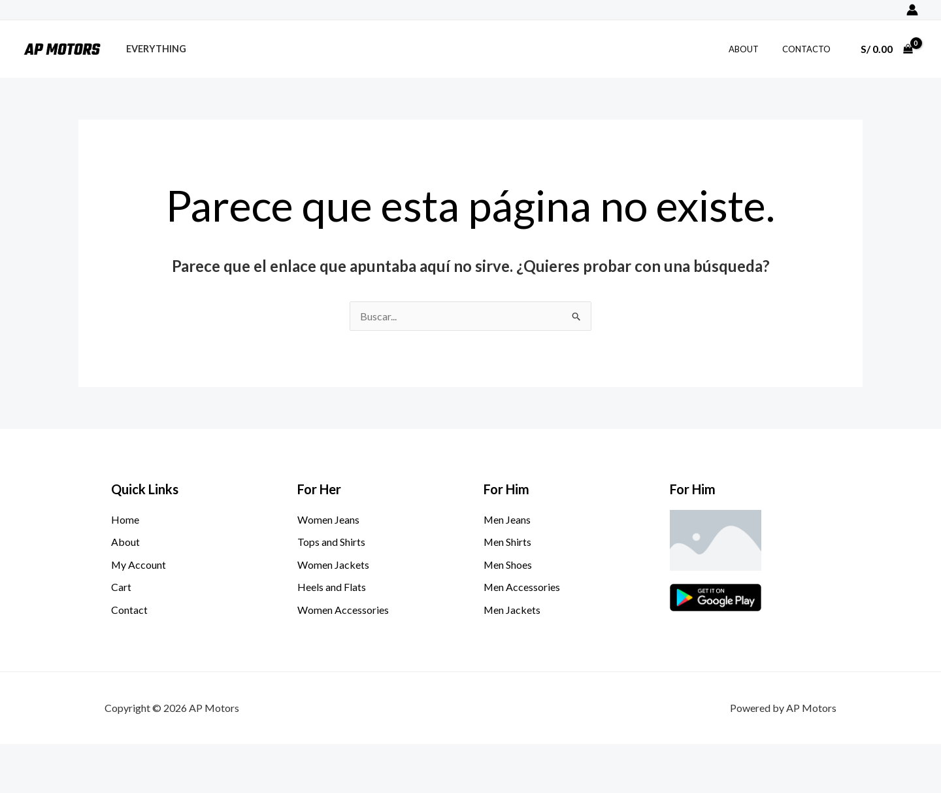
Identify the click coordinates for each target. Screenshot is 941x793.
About (753, 49)
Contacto (809, 49)
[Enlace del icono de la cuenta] (912, 10)
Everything (154, 48)
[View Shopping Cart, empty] (886, 49)
